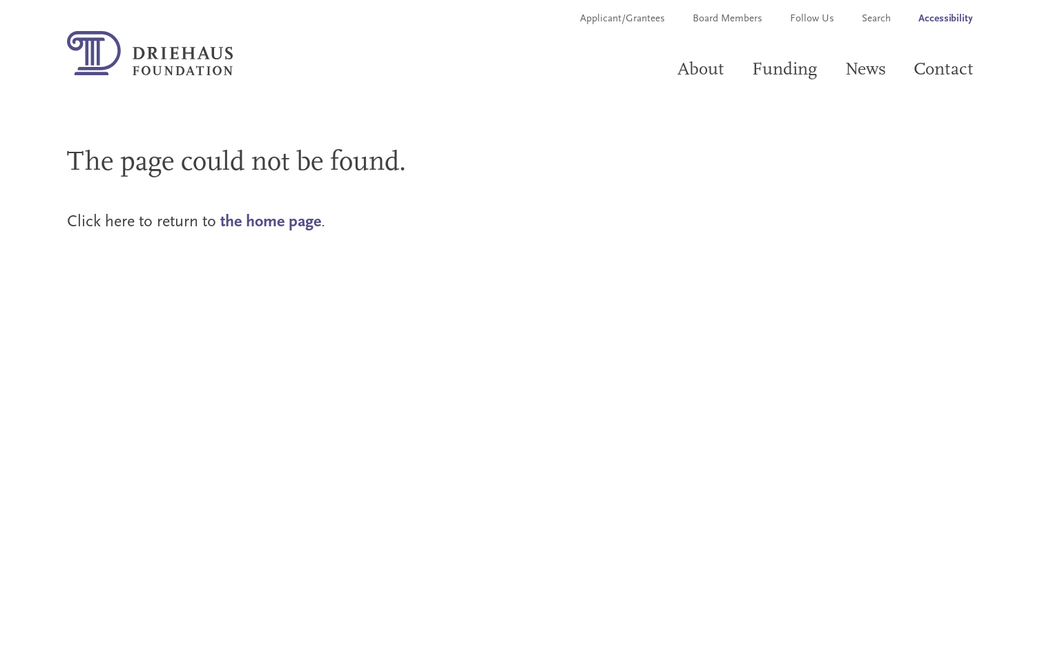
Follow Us (812, 19)
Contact (943, 70)
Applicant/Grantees (622, 19)
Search (876, 19)
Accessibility (945, 19)
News (866, 70)
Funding (785, 70)
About (700, 70)
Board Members (727, 19)
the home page (270, 222)
